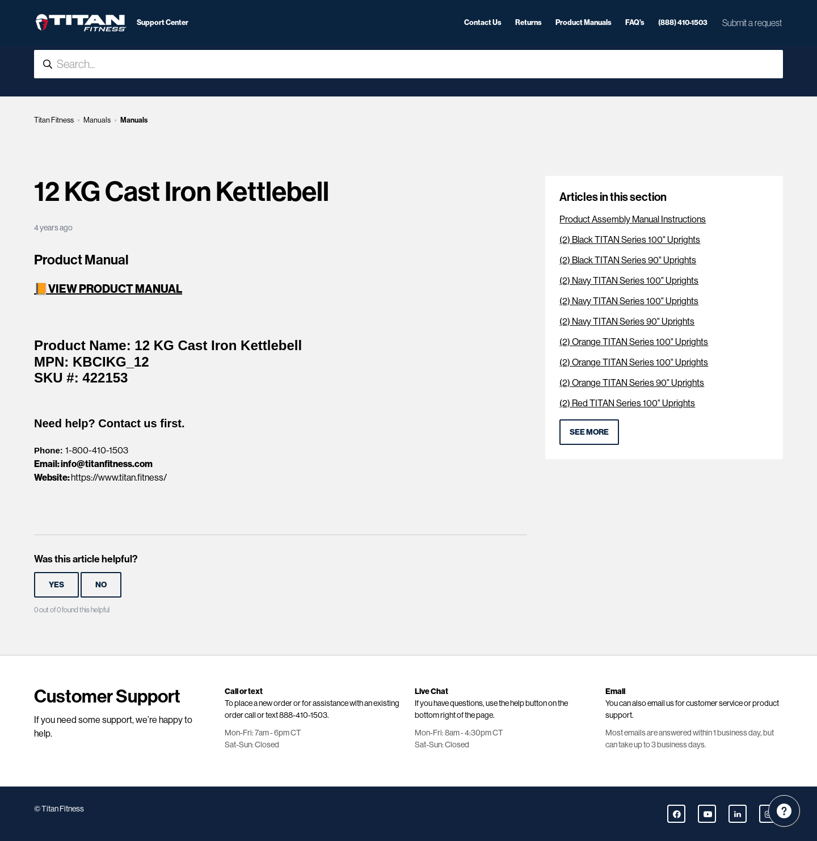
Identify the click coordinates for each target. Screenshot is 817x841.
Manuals (97, 120)
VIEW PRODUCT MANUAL (115, 289)
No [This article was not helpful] (101, 585)
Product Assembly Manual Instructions (632, 219)
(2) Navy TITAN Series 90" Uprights (626, 321)
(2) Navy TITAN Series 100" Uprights (628, 280)
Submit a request (752, 23)
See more (589, 432)
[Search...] (408, 64)
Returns (528, 22)
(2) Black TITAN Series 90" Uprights (627, 260)
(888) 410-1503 (682, 22)
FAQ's (635, 22)
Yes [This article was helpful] (56, 585)
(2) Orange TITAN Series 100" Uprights (633, 342)
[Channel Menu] (784, 811)
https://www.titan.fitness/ (119, 477)
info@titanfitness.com (107, 464)
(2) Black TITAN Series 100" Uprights (629, 239)
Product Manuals (583, 22)
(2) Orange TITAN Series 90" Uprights (631, 382)
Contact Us (483, 22)
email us (660, 703)
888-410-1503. (304, 715)
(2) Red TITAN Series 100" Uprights (627, 403)
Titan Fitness (54, 120)
